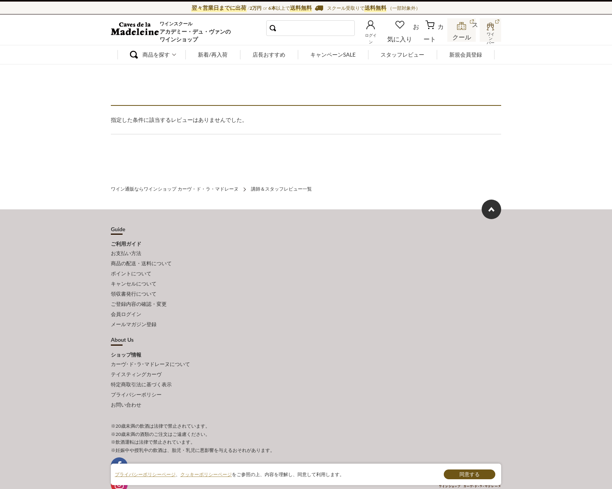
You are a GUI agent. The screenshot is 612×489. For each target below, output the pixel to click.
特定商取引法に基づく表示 (141, 367)
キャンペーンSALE (333, 54)
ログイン (383, 36)
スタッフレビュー (402, 54)
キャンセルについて (134, 277)
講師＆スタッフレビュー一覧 (281, 188)
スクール (462, 36)
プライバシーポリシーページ (145, 474)
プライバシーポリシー (136, 376)
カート (435, 36)
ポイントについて (131, 268)
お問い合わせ (126, 384)
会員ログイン (126, 303)
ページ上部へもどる (491, 208)
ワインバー (489, 36)
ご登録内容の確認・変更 (139, 294)
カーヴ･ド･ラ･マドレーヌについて (150, 350)
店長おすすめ (269, 54)
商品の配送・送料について (141, 260)
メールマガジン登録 (134, 312)
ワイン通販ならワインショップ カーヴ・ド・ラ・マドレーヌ (137, 31)
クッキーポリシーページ (206, 474)
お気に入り (410, 36)
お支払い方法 (126, 251)
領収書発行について (134, 285)
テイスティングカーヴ (136, 358)
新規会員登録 (465, 54)
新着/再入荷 (213, 54)
